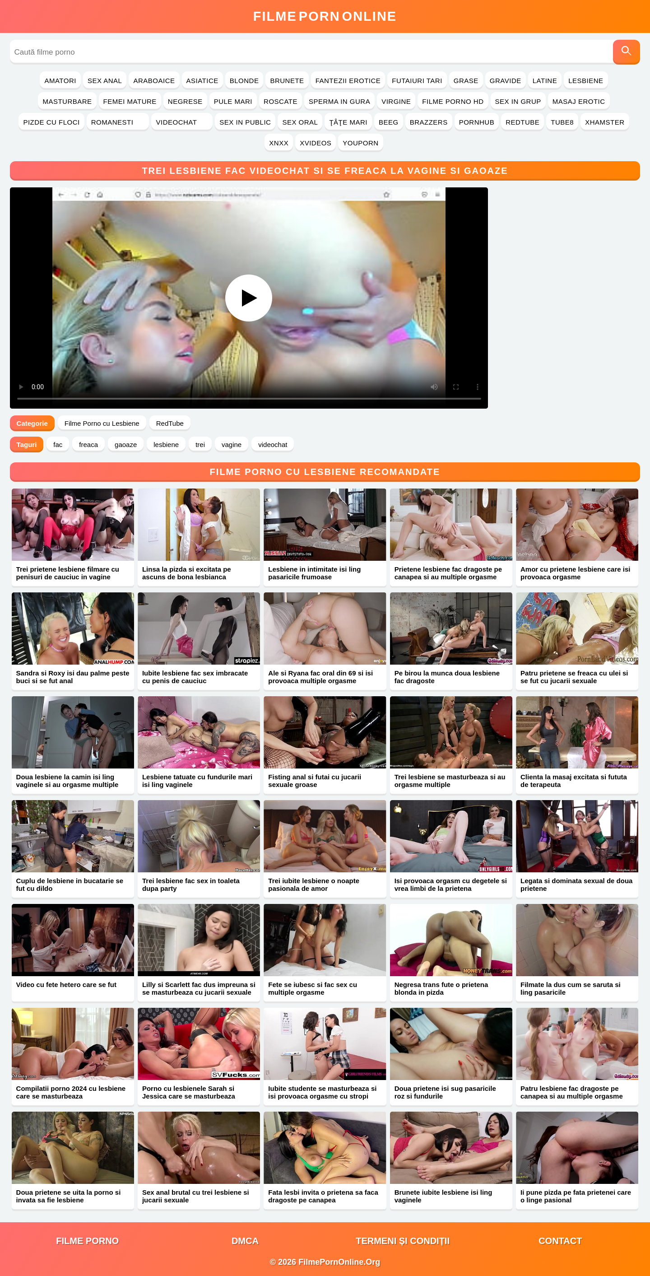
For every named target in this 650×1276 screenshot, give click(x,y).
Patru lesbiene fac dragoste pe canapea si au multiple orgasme (571, 1092)
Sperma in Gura (339, 101)
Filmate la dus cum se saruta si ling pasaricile (570, 988)
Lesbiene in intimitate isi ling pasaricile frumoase (314, 573)
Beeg (389, 122)
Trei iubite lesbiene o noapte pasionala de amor (313, 884)
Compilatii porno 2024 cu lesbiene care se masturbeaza (71, 1092)
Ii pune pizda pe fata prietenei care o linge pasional (575, 1196)
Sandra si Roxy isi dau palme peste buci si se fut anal (73, 677)
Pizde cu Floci (51, 122)
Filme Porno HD (452, 101)
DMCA (245, 1241)
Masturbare (67, 101)
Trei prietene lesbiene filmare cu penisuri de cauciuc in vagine (67, 573)
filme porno (87, 1241)
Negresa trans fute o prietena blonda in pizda (441, 988)
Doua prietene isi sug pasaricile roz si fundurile (445, 1092)
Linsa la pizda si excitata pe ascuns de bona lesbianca (186, 573)
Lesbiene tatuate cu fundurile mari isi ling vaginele (197, 780)
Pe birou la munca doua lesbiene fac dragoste (447, 677)
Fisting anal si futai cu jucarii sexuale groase (314, 780)
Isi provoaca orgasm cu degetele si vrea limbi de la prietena (451, 884)
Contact (560, 1241)
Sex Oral (300, 122)
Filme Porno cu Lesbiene (102, 423)
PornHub (477, 122)
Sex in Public (245, 122)
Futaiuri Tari (417, 80)
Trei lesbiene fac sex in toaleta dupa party (191, 884)
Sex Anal (105, 80)
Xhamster (604, 122)
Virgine (396, 101)
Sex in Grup (518, 101)
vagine (231, 444)
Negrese (185, 101)
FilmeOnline (325, 16)
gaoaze (126, 444)
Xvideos (315, 143)
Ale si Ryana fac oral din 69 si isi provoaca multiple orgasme (320, 677)
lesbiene (166, 444)
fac (57, 444)
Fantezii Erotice (348, 80)
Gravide (505, 80)
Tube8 (562, 122)
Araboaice (154, 80)
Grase (466, 80)
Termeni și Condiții (403, 1241)
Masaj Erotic (578, 101)
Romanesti (118, 122)
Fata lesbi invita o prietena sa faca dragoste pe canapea (323, 1196)
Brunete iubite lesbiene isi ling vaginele (443, 1196)
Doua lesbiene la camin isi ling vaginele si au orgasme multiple (67, 780)
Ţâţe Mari (348, 122)
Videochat (182, 122)
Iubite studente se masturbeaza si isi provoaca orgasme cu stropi (322, 1092)
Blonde (244, 80)
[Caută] (626, 52)
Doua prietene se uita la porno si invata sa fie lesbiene (68, 1196)
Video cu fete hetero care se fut (66, 984)
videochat (272, 444)
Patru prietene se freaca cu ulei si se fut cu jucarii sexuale (574, 677)
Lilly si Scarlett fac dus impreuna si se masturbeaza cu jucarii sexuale (198, 988)
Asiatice (202, 80)
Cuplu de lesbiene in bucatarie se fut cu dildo (70, 884)
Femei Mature (130, 101)
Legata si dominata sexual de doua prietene (576, 884)
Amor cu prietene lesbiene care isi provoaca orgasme (575, 573)
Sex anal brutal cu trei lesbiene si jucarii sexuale (195, 1196)
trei (200, 444)
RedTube (522, 122)
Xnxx (278, 143)
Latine (545, 80)
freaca (88, 444)
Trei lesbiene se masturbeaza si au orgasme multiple (450, 780)
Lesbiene (585, 80)
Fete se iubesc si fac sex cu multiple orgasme (312, 988)
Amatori (60, 80)
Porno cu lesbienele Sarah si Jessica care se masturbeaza (188, 1092)
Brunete (287, 80)
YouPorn (360, 143)
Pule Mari (233, 101)
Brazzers (429, 122)
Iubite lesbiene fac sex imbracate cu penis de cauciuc (195, 677)
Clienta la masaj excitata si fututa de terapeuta (573, 780)
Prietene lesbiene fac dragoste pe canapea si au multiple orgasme (448, 573)
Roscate (280, 101)
